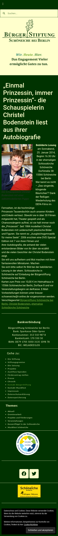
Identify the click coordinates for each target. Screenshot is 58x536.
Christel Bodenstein (19, 303)
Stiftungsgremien (16, 362)
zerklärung (24, 394)
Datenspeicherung (17, 397)
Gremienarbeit (14, 414)
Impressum (13, 391)
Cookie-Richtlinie (31, 525)
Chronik (11, 381)
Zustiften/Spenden (17, 372)
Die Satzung (14, 365)
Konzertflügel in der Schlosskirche (24, 424)
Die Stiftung (14, 359)
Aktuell (11, 411)
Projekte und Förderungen (20, 417)
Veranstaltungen (15, 421)
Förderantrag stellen (18, 375)
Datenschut (13, 394)
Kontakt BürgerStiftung (19, 385)
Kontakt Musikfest (17, 388)
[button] (3, 4)
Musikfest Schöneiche (18, 427)
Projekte (12, 369)
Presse (11, 378)
